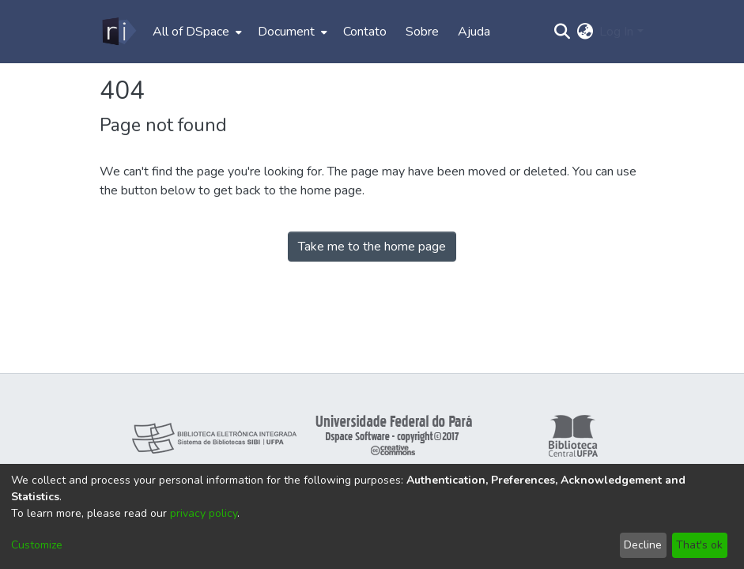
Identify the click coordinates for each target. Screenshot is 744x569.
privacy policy (203, 513)
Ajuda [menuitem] (474, 31)
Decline (643, 544)
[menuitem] (195, 31)
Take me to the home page (372, 246)
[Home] (118, 31)
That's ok (699, 544)
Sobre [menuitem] (422, 31)
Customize (36, 544)
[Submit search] (562, 31)
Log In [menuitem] (616, 31)
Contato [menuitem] (365, 31)
